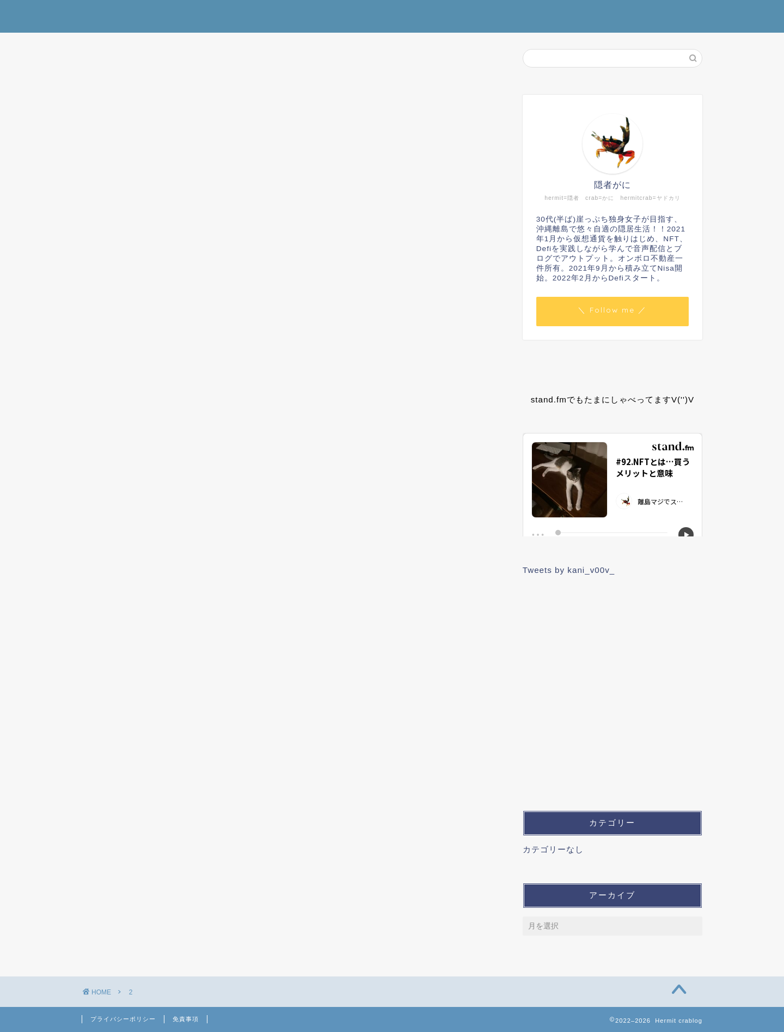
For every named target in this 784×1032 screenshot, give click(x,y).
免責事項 (186, 1019)
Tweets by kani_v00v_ (569, 570)
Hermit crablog (392, 15)
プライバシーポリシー (123, 1019)
